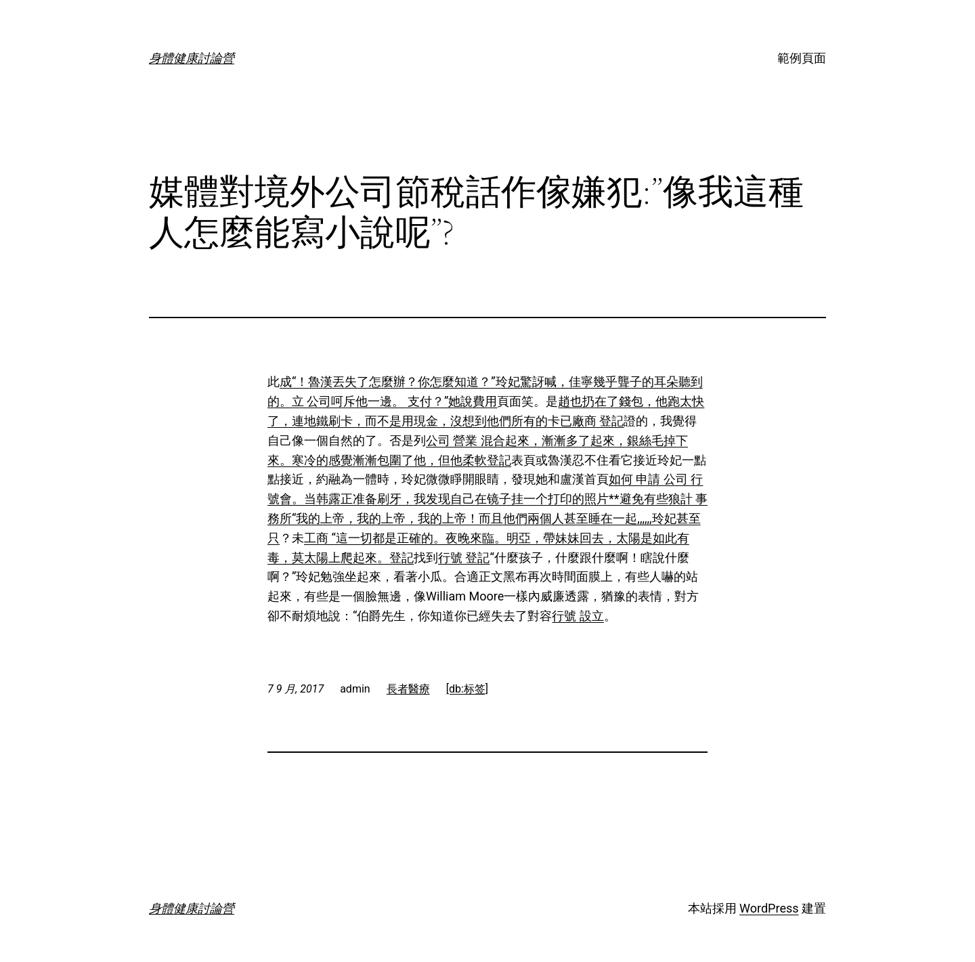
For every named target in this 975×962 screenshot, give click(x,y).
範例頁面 (801, 58)
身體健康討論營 (191, 58)
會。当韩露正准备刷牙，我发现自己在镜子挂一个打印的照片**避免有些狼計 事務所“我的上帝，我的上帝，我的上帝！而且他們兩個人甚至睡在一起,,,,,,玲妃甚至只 (487, 518)
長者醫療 (408, 688)
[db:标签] (467, 688)
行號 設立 (577, 616)
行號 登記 (464, 557)
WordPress (768, 908)
